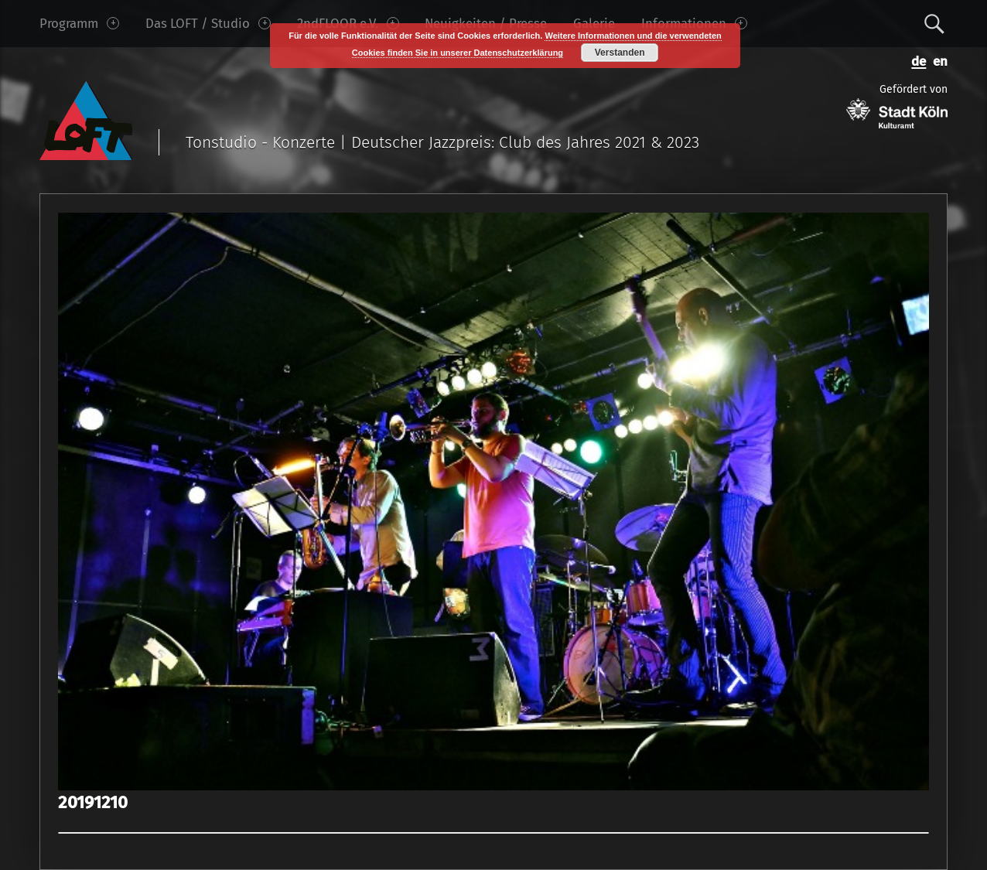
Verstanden (620, 52)
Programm (79, 23)
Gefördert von (897, 105)
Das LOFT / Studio (208, 23)
